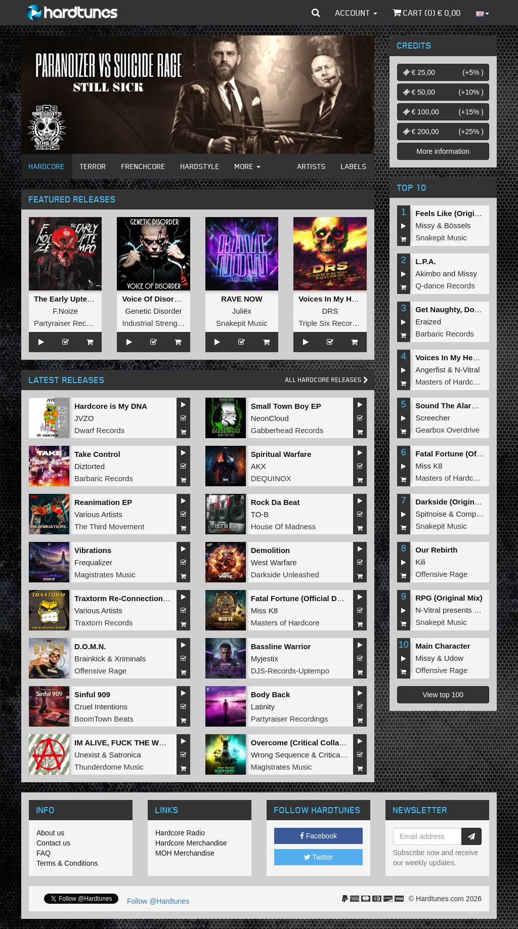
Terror (93, 166)
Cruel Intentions (100, 706)
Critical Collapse (346, 754)
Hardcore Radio (180, 833)
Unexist (87, 754)
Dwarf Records (99, 430)
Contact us (53, 843)
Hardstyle (200, 166)
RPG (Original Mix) (449, 598)
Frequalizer (93, 562)
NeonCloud (270, 418)
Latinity (263, 706)
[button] (316, 12)
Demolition (270, 550)
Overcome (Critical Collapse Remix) (315, 742)
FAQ (43, 853)
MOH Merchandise (184, 853)
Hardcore (47, 166)
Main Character (442, 646)
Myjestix (264, 658)
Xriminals (130, 658)
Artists (311, 166)
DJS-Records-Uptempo (290, 670)
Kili (420, 562)
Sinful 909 (92, 694)
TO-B (260, 514)
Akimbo (428, 273)
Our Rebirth (436, 549)
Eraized (428, 321)
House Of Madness (283, 526)
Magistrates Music (105, 574)
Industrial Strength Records (168, 323)
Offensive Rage (100, 670)
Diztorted (89, 466)
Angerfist (430, 369)
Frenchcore (143, 166)
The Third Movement (109, 526)
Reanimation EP (103, 502)
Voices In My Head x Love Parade (358, 298)
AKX (258, 466)
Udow (453, 658)
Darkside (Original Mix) (456, 501)
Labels (354, 166)
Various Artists (98, 514)
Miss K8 (264, 610)
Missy (425, 225)
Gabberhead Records (287, 430)
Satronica (125, 754)
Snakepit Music (242, 323)
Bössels (457, 225)
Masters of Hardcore (285, 622)
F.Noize (65, 311)
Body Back (270, 694)
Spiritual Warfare (281, 454)
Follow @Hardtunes (158, 901)
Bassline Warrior (281, 646)
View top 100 (442, 695)
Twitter (318, 857)
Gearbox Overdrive (447, 430)
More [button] (248, 166)
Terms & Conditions (67, 863)
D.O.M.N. (90, 646)
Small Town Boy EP (286, 406)
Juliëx (241, 311)
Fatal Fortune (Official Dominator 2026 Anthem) (336, 598)
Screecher (432, 417)
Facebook (318, 836)
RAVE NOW (241, 298)
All (326, 380)
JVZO (84, 418)
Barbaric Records (103, 478)
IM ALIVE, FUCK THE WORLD (127, 742)
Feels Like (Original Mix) (459, 213)
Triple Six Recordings (334, 323)
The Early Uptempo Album (81, 298)
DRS (330, 311)
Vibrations (92, 550)
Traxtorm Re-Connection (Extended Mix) (146, 598)
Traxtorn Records (103, 622)
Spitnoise (431, 514)
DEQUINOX (271, 478)
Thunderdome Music (109, 767)
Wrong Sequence (280, 754)
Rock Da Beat (275, 502)
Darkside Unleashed (285, 574)
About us (50, 833)
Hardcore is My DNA (110, 406)
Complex (471, 514)
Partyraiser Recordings (72, 323)
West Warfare (274, 562)
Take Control (97, 454)
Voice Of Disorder (154, 298)
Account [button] (356, 13)
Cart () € (427, 13)
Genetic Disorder (153, 311)
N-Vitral (467, 369)
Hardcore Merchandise (191, 843)
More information (442, 151)
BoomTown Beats (104, 718)
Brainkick (89, 658)
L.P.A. (425, 261)
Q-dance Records (445, 285)
